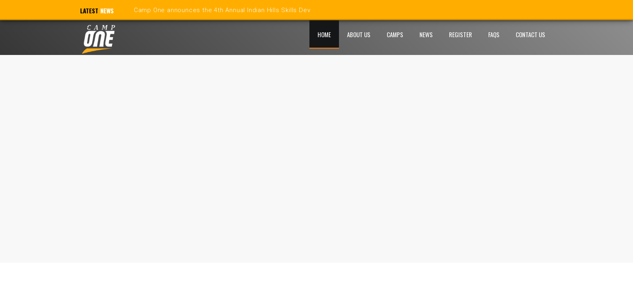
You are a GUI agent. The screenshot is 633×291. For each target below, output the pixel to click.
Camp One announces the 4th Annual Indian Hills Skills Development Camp (246, 10)
